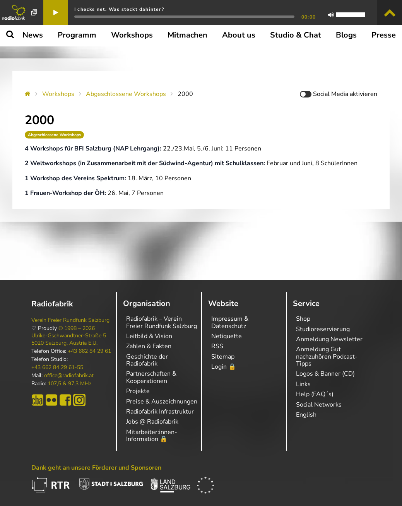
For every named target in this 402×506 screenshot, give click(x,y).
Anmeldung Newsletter (329, 339)
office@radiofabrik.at (69, 375)
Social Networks (319, 404)
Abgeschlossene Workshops (126, 94)
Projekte (138, 391)
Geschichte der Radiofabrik (147, 360)
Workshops (58, 94)
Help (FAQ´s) (315, 394)
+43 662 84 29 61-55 (57, 367)
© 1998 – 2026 (76, 328)
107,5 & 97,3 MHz (69, 383)
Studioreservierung (323, 329)
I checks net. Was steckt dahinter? (119, 9)
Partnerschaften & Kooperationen (151, 377)
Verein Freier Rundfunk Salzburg (70, 320)
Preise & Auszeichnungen (161, 401)
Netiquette (226, 336)
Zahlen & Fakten (148, 346)
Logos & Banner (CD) (325, 373)
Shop (303, 319)
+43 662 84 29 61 (89, 351)
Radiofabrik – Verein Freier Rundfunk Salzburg (161, 322)
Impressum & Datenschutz (229, 322)
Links (303, 384)
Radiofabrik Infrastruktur (160, 411)
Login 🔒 (223, 366)
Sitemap (222, 356)
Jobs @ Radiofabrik (152, 421)
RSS (217, 346)
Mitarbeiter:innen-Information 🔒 (151, 435)
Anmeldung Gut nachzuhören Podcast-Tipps (327, 356)
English (306, 414)
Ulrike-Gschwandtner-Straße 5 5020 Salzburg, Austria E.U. (68, 339)
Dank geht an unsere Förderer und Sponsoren (96, 467)
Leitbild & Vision (149, 336)
